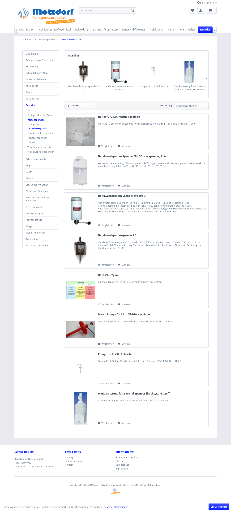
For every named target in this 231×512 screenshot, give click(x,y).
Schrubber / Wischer (37, 184)
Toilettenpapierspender (40, 147)
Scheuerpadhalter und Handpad (38, 199)
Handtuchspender (37, 137)
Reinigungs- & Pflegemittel (40, 60)
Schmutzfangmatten (37, 72)
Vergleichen (106, 146)
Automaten (32, 239)
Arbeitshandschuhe (36, 159)
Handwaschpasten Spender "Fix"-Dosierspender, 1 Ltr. (132, 156)
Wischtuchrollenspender (40, 151)
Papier (29, 92)
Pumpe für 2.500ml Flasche (154, 86)
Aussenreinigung (35, 213)
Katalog (69, 457)
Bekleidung (32, 66)
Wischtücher (32, 98)
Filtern (73, 105)
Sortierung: (166, 105)
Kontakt (69, 464)
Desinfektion (32, 53)
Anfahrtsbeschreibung (128, 457)
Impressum (122, 468)
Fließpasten (34, 124)
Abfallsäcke (32, 85)
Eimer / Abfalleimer (36, 79)
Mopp (29, 165)
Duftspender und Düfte (40, 115)
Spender (30, 105)
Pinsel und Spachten (37, 191)
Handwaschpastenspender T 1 (83, 88)
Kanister (31, 142)
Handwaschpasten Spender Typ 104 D (119, 88)
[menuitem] (107, 10)
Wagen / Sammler (35, 232)
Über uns (120, 461)
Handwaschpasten (38, 128)
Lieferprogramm (73, 461)
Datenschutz (122, 464)
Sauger (29, 226)
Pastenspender (35, 119)
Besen (29, 171)
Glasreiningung (34, 206)
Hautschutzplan (108, 275)
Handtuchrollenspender (40, 133)
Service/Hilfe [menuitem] (205, 2)
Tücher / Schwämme (37, 245)
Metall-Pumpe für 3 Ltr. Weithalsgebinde (124, 314)
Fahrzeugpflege (34, 219)
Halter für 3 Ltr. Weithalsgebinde (119, 116)
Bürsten (30, 178)
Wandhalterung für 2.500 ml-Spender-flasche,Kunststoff (189, 88)
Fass (29, 110)
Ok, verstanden (218, 506)
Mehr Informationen (117, 506)
